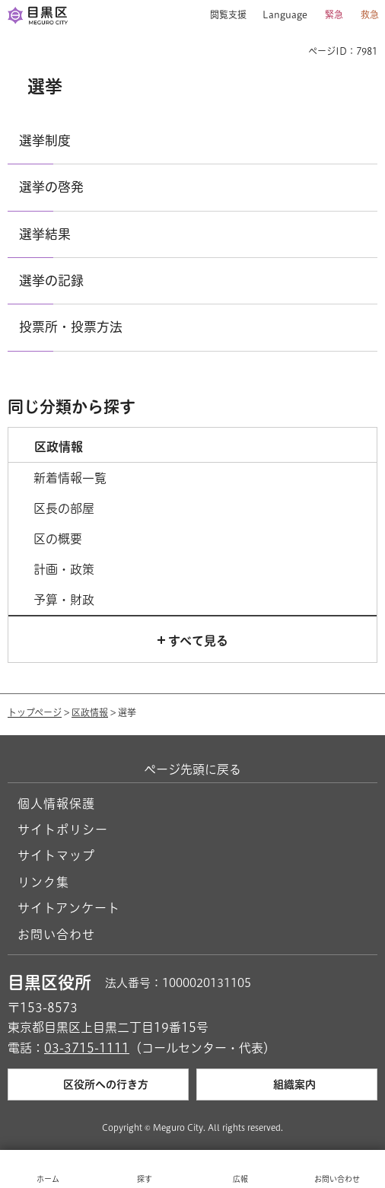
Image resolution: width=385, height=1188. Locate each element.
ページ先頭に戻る (192, 769)
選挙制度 (45, 140)
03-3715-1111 (86, 1048)
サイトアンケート (69, 908)
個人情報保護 (56, 804)
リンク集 (43, 882)
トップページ (35, 712)
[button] (222, 15)
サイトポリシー (63, 829)
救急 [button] (370, 14)
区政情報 (90, 712)
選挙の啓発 (51, 186)
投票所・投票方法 (71, 326)
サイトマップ (56, 855)
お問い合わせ (56, 934)
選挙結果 (45, 234)
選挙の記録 (51, 280)
